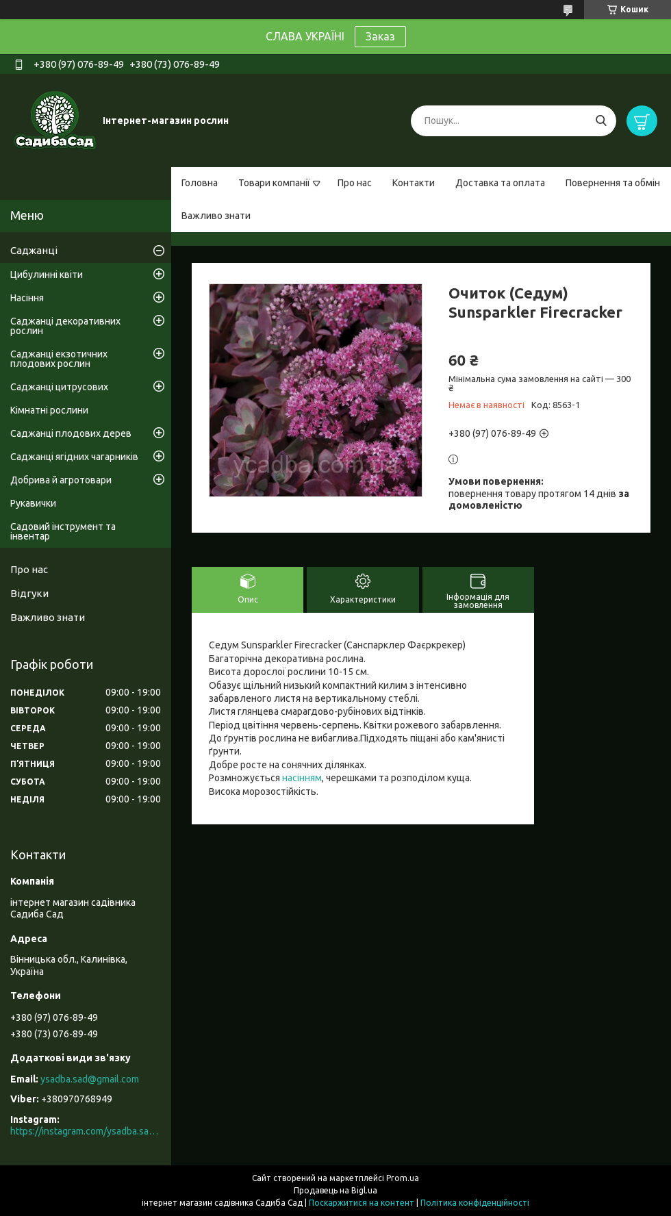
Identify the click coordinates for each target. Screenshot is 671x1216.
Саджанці (34, 250)
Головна (199, 182)
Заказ (380, 36)
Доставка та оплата (500, 182)
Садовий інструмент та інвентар (63, 531)
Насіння (27, 297)
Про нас (355, 182)
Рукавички (33, 503)
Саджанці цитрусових (59, 386)
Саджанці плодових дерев (70, 433)
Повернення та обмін (613, 182)
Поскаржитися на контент (361, 1202)
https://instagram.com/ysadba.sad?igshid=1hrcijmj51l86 (85, 1131)
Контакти (413, 182)
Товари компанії (274, 182)
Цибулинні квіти (46, 274)
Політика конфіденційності (474, 1202)
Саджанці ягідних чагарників (74, 456)
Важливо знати (216, 215)
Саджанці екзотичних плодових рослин (58, 359)
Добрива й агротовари (61, 479)
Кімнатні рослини (49, 410)
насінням (302, 777)
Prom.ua (402, 1178)
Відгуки (29, 593)
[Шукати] (600, 120)
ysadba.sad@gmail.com (89, 1079)
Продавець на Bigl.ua (335, 1190)
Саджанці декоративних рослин (65, 326)
